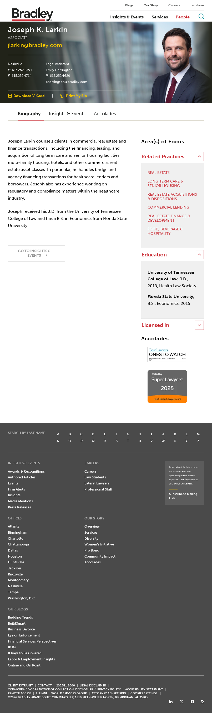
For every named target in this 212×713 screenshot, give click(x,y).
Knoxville (15, 574)
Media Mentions (20, 501)
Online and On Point (24, 665)
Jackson (14, 568)
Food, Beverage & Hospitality (165, 231)
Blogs (129, 5)
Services (160, 17)
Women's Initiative (99, 544)
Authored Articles (22, 477)
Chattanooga (18, 544)
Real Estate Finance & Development (169, 218)
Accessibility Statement (144, 689)
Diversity (91, 538)
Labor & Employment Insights (31, 659)
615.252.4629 (60, 76)
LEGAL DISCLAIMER (93, 685)
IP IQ (12, 647)
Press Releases (19, 507)
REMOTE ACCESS (19, 693)
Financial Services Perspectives (32, 641)
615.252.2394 (22, 70)
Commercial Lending (168, 207)
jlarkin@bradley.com (35, 45)
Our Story (151, 5)
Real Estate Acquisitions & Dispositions (172, 197)
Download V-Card (29, 96)
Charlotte (15, 538)
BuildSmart (17, 623)
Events (13, 483)
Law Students (95, 477)
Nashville (15, 64)
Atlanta (13, 526)
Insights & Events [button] (67, 114)
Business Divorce (21, 629)
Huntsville (16, 562)
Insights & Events (127, 17)
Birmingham (17, 532)
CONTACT (45, 685)
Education (154, 255)
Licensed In (155, 325)
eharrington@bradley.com (66, 82)
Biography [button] (29, 114)
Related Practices (163, 157)
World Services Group (69, 693)
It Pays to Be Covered (25, 653)
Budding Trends (20, 617)
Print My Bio (76, 96)
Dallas (13, 550)
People (183, 17)
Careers (174, 5)
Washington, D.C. (22, 598)
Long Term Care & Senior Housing (165, 183)
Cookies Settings (143, 693)
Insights (14, 495)
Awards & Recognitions (26, 471)
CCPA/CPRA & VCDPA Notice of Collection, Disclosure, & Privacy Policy (64, 689)
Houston (15, 556)
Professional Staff (98, 489)
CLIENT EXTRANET (20, 685)
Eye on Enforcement (24, 635)
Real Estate (159, 173)
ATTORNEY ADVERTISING (109, 693)
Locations (197, 5)
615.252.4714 (22, 76)
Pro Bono (91, 550)
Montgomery (18, 580)
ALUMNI (41, 693)
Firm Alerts (16, 489)
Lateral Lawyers (96, 483)
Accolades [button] (105, 114)
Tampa (13, 592)
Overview (92, 526)
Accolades (92, 562)
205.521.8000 (65, 685)
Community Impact (99, 556)
